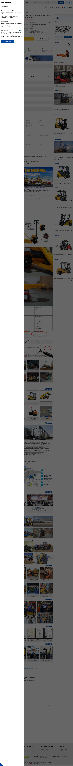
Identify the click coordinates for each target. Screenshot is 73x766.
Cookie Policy (6, 4)
